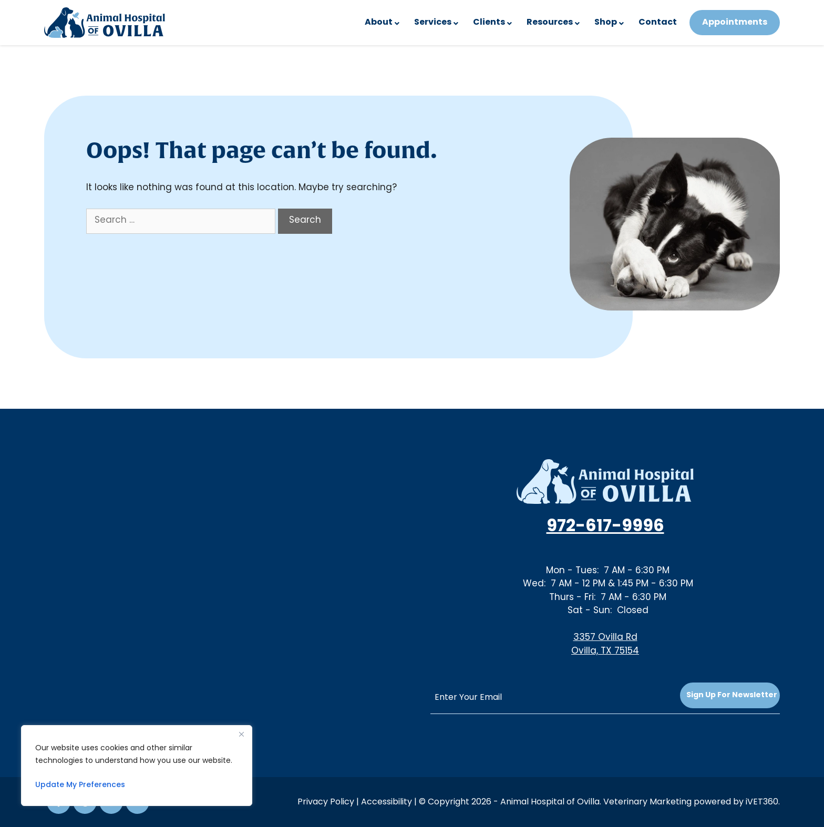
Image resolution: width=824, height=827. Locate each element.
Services (432, 22)
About (379, 22)
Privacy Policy (325, 802)
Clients (489, 22)
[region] (136, 765)
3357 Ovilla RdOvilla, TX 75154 (605, 644)
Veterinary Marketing (647, 802)
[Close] (241, 734)
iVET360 (762, 802)
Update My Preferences (80, 785)
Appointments (734, 22)
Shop (605, 22)
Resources (550, 22)
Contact (657, 22)
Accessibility (386, 802)
